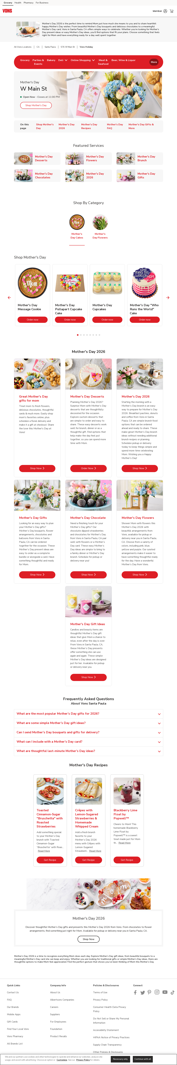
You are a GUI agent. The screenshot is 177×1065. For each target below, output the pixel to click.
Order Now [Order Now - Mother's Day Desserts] (94, 468)
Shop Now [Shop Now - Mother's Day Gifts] (42, 574)
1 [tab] (77, 335)
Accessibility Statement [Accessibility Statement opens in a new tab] (106, 1030)
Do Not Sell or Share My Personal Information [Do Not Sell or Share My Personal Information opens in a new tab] (111, 1020)
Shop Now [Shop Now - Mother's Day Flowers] (145, 574)
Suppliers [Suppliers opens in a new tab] (55, 1014)
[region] (88, 1059)
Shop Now (91, 939)
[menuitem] (25, 62)
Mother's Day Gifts (150, 175)
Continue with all (142, 1059)
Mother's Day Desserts (47, 158)
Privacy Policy (83, 1060)
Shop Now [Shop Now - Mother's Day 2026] (145, 468)
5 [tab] (90, 335)
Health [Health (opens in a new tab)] (18, 2)
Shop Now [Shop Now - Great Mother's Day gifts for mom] (42, 468)
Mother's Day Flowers (99, 158)
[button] (160, 11)
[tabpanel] (32, 295)
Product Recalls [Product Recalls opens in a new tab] (58, 1036)
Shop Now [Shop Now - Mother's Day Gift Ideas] (94, 677)
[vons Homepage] (7, 11)
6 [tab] (93, 335)
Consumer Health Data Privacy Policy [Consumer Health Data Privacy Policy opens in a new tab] (109, 1009)
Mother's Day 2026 (99, 175)
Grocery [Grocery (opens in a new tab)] (8, 2)
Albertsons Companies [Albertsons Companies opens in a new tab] (62, 999)
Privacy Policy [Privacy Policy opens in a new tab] (100, 999)
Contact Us (13, 992)
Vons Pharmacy (15, 1036)
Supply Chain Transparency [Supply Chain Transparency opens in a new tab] (107, 1044)
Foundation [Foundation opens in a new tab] (56, 1029)
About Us (55, 992)
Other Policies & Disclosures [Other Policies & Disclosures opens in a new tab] (108, 1052)
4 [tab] (87, 335)
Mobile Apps (13, 1014)
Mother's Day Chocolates (47, 175)
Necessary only (120, 1059)
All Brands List (15, 1043)
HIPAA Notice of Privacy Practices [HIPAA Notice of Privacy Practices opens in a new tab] (111, 1037)
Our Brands (13, 1007)
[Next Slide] (168, 297)
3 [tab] (84, 335)
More (154, 62)
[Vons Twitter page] (143, 994)
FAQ (9, 999)
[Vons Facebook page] (136, 994)
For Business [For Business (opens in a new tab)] (42, 2)
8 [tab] (99, 335)
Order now (37, 319)
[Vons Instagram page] (157, 994)
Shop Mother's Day (36, 105)
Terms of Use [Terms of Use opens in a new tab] (100, 992)
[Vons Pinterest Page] (150, 994)
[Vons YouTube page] (165, 994)
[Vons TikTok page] (172, 994)
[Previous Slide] (9, 297)
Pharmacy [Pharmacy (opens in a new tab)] (28, 2)
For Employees (58, 1021)
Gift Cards (12, 1021)
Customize (62, 1060)
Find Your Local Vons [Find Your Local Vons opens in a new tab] (18, 1029)
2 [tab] (81, 335)
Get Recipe (54, 860)
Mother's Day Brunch (150, 158)
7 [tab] (96, 335)
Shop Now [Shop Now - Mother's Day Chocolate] (94, 574)
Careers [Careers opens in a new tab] (54, 1007)
